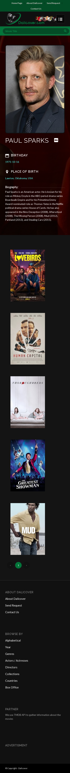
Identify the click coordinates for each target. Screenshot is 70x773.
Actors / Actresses (16, 660)
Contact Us (36, 8)
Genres (9, 653)
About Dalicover (35, 3)
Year (8, 647)
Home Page (17, 3)
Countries (11, 680)
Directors (11, 667)
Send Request (53, 3)
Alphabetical (13, 640)
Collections (12, 674)
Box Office (12, 687)
